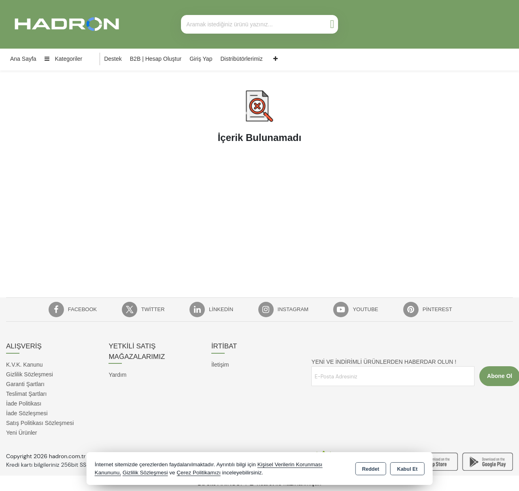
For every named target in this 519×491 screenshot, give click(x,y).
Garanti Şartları (25, 384)
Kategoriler (64, 59)
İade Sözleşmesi (27, 413)
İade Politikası (23, 403)
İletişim (220, 364)
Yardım (117, 374)
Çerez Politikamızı (199, 473)
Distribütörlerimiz (241, 59)
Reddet (370, 469)
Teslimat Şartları (26, 394)
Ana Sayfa (23, 59)
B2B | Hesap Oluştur (155, 59)
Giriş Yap (200, 59)
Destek (113, 59)
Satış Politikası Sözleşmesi (40, 423)
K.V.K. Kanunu (24, 364)
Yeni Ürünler (21, 432)
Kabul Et (407, 469)
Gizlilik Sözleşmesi (29, 374)
